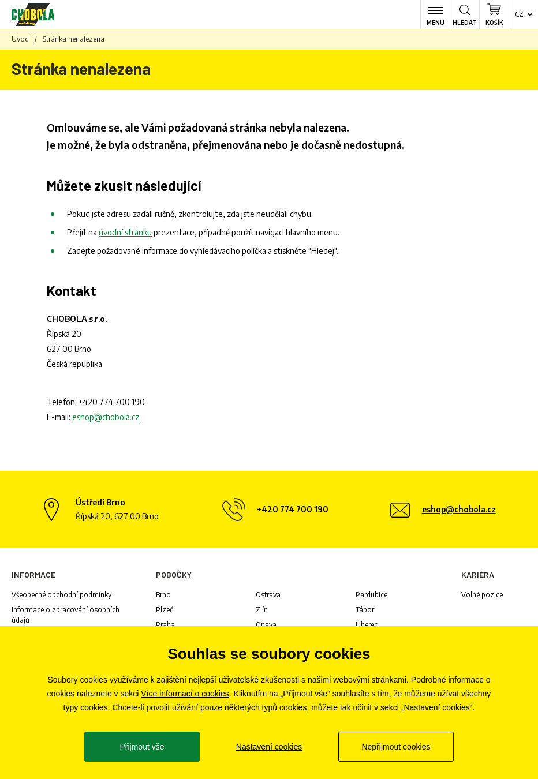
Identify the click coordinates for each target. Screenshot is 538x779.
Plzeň (165, 609)
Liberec (367, 624)
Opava (266, 624)
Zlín (262, 609)
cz (519, 14)
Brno (163, 594)
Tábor (365, 609)
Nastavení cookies (269, 746)
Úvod (20, 39)
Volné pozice (482, 594)
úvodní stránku (125, 232)
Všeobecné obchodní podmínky (61, 594)
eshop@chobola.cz (105, 417)
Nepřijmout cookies (395, 746)
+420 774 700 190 (112, 402)
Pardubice (371, 594)
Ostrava (268, 594)
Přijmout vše (141, 746)
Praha (165, 624)
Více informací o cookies (185, 693)
